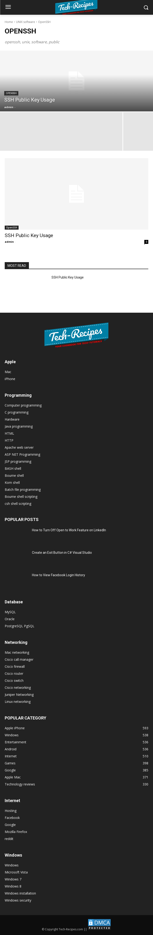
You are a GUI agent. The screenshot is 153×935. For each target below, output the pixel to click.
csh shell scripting (18, 503)
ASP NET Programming (22, 454)
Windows (12, 865)
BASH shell (13, 468)
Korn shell (12, 482)
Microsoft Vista (16, 872)
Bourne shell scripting (21, 496)
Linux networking (18, 701)
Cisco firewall (15, 666)
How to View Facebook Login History (58, 575)
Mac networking (17, 652)
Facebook (12, 817)
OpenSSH (11, 93)
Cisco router (14, 673)
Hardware (12, 419)
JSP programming (18, 461)
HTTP (9, 440)
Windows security (18, 900)
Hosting (10, 810)
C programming (16, 412)
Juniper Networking (19, 694)
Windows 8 (13, 886)
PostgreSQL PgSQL (19, 626)
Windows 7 (13, 879)
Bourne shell (14, 475)
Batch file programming (23, 489)
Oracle (10, 619)
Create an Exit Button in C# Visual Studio (62, 552)
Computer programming (23, 405)
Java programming (19, 426)
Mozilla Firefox (16, 831)
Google (10, 824)
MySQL (10, 612)
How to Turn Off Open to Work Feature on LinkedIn (69, 530)
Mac (8, 372)
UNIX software (25, 22)
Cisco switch (14, 680)
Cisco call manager (19, 659)
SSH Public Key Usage (29, 235)
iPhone (10, 379)
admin (9, 241)
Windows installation (20, 893)
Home (9, 22)
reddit (9, 838)
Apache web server (19, 447)
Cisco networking (18, 687)
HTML (9, 433)
